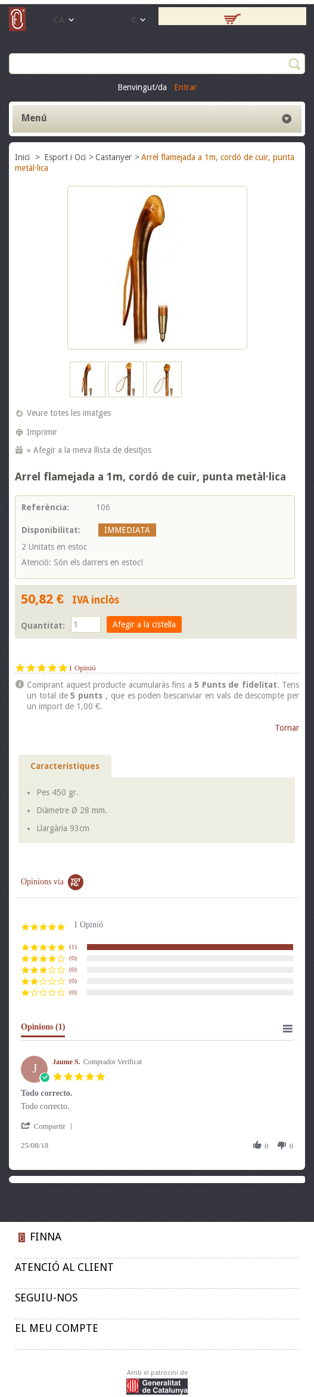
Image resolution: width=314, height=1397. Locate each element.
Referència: (45, 507)
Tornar (287, 728)
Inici (23, 157)
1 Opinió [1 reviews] (82, 667)
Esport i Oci (65, 157)
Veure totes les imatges (69, 413)
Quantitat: (43, 625)
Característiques (65, 766)
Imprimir (42, 432)
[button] (49, 1126)
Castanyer (113, 157)
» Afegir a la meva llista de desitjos (89, 450)
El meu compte (56, 1328)
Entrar (185, 87)
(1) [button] (73, 946)
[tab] (43, 1029)
